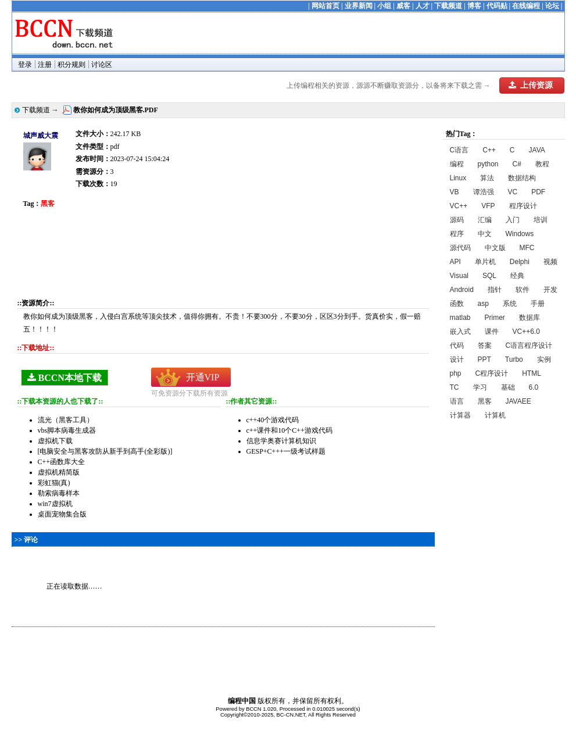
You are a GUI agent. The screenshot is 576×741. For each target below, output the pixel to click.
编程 (457, 164)
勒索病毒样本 (59, 493)
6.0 (534, 387)
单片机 (485, 262)
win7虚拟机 (55, 504)
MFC (527, 248)
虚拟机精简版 (59, 472)
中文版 (495, 248)
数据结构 (522, 178)
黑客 (485, 401)
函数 (457, 304)
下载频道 (448, 6)
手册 (538, 304)
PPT (484, 359)
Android (462, 290)
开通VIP (203, 377)
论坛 (552, 6)
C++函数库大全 (61, 462)
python (488, 164)
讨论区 (101, 64)
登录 (25, 64)
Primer (495, 318)
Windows (520, 234)
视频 (550, 262)
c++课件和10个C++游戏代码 (289, 430)
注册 (45, 64)
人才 (423, 6)
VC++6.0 (526, 331)
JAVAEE (518, 401)
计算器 (460, 415)
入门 (513, 220)
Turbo (514, 359)
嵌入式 (460, 331)
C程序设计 (492, 373)
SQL (489, 276)
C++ (489, 150)
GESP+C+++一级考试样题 (285, 451)
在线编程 (526, 6)
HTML (531, 373)
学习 (480, 387)
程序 (457, 234)
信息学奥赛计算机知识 (281, 441)
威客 (403, 6)
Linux (458, 178)
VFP (488, 206)
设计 (457, 359)
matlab (460, 318)
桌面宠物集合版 (62, 514)
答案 (485, 345)
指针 (495, 290)
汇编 (485, 220)
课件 (492, 331)
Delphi (520, 262)
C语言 (459, 150)
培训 (541, 220)
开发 (550, 290)
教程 (542, 164)
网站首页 (325, 6)
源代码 (460, 248)
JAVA (537, 150)
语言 (457, 401)
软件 (523, 290)
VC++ (459, 206)
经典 (517, 276)
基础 (508, 387)
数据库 (529, 318)
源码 (457, 220)
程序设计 (523, 206)
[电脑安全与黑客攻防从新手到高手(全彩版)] (105, 451)
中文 (485, 234)
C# (517, 164)
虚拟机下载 (55, 441)
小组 (384, 6)
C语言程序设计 (529, 345)
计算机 (495, 415)
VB (454, 192)
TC (454, 387)
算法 (487, 178)
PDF (538, 192)
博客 (474, 6)
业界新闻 (359, 6)
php (455, 373)
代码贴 (496, 6)
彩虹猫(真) (54, 483)
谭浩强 (483, 192)
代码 (457, 345)
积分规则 (71, 64)
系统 (510, 304)
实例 (544, 359)
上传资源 (531, 85)
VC (513, 192)
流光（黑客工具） (66, 420)
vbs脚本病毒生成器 (67, 430)
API (455, 262)
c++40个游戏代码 (272, 420)
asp (483, 304)
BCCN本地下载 (64, 378)
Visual (459, 276)
